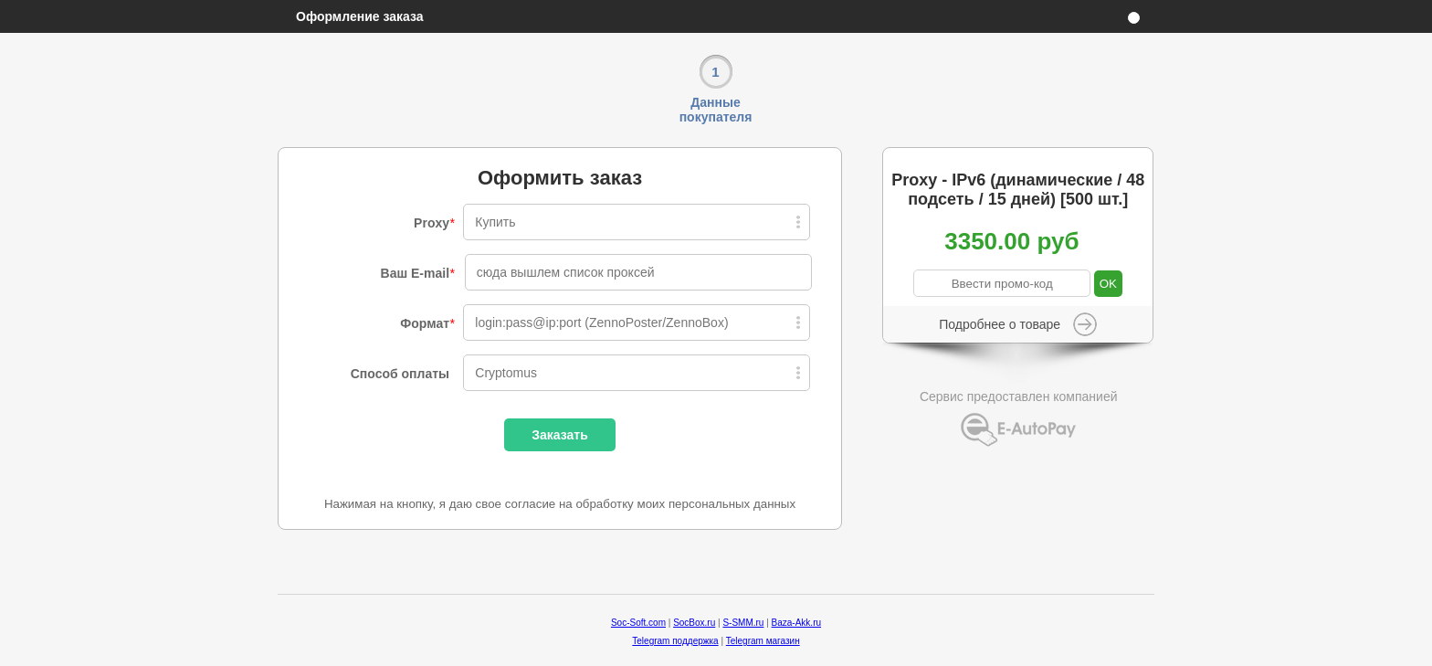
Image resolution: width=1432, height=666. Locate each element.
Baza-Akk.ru (796, 623)
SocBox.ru (694, 623)
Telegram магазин (763, 641)
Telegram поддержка (675, 641)
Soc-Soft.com (638, 623)
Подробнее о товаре (999, 324)
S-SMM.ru (742, 623)
